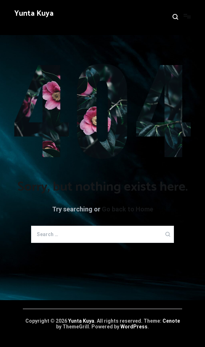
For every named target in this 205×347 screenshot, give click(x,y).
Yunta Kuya (34, 14)
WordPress (134, 326)
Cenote (171, 321)
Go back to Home (127, 209)
